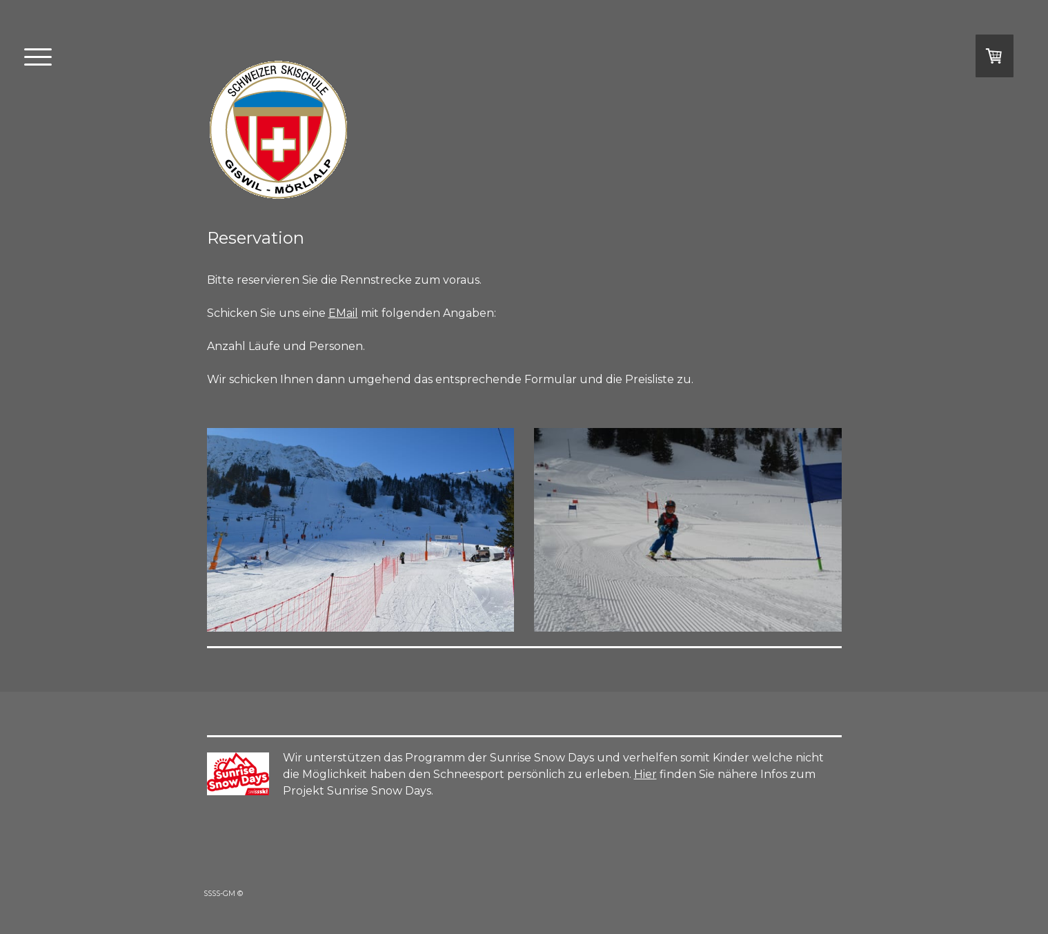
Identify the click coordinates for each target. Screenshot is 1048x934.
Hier (645, 774)
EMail (343, 313)
